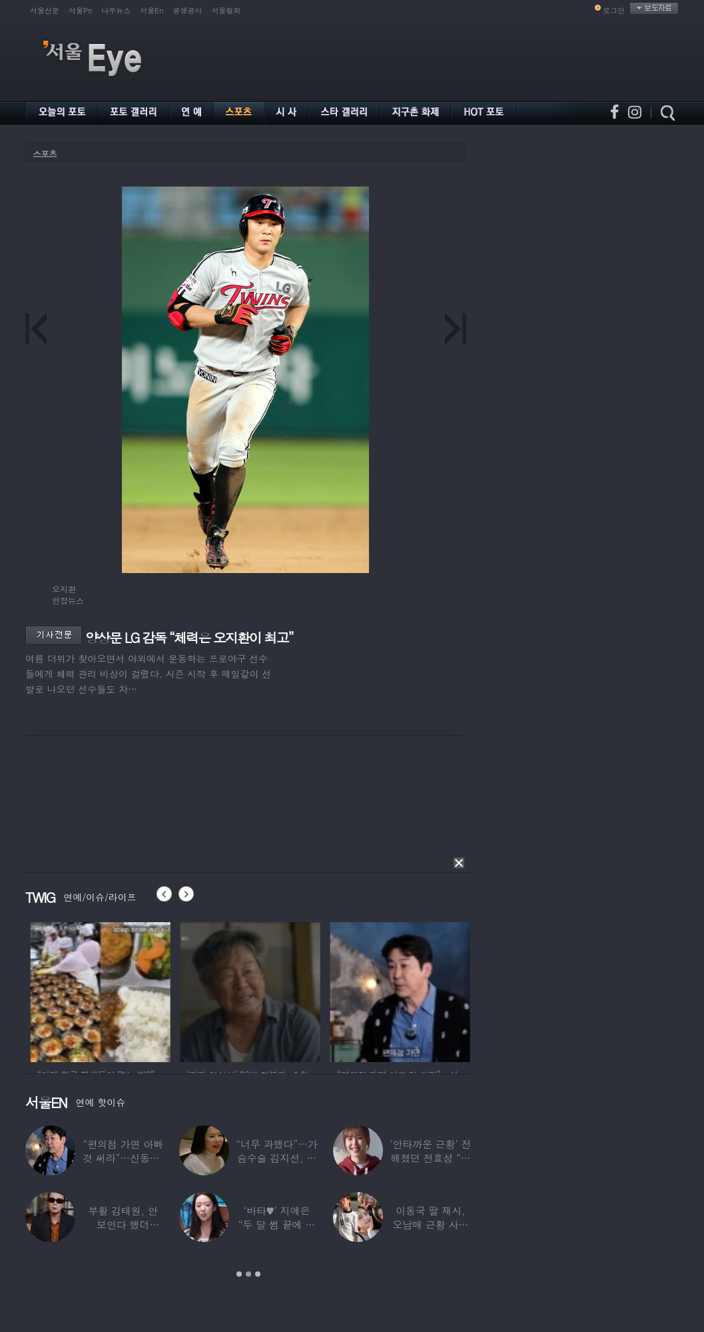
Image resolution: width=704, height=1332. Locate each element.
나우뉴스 (116, 10)
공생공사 (187, 10)
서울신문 (44, 10)
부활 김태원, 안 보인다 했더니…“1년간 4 (123, 1224)
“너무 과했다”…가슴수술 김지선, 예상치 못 (276, 1158)
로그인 (614, 10)
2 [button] (248, 1274)
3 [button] (257, 1274)
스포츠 (45, 153)
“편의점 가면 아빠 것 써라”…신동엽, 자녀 (123, 1158)
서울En (151, 10)
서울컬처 (226, 10)
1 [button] (239, 1274)
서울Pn (80, 10)
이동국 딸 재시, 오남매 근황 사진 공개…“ (430, 1224)
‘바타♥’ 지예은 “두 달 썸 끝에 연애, (276, 1224)
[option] (130, 990)
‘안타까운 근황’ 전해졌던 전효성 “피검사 (430, 1158)
